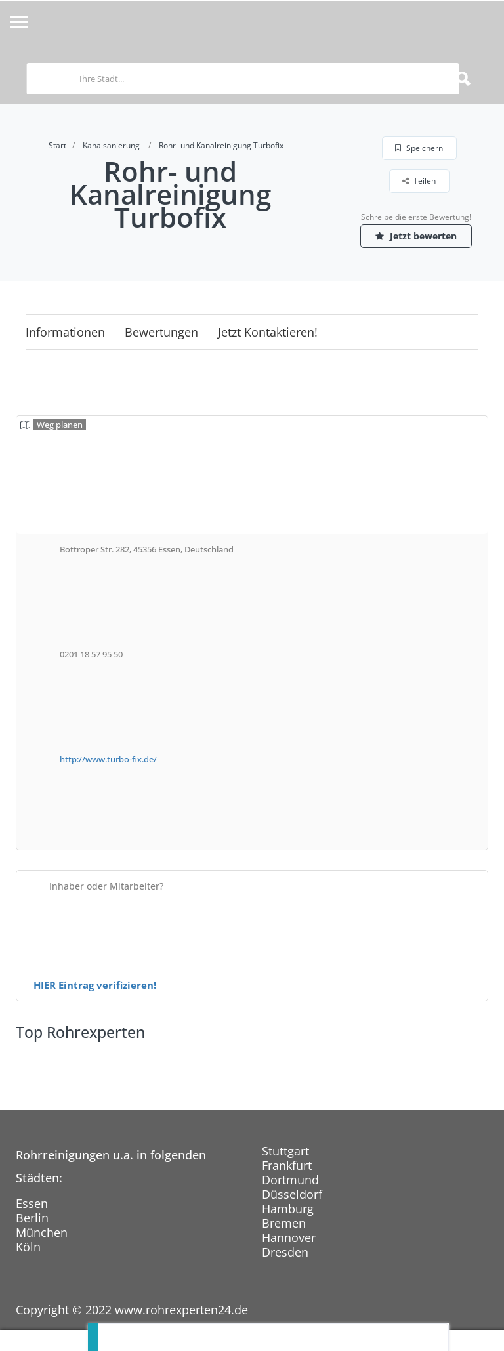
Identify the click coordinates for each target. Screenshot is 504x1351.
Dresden (285, 1252)
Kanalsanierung (111, 145)
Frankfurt (287, 1165)
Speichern (419, 148)
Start (57, 145)
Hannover (289, 1237)
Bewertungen (161, 332)
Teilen (419, 180)
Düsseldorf (292, 1194)
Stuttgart (285, 1151)
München (42, 1232)
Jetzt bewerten (416, 236)
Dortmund (290, 1180)
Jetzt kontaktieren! (268, 332)
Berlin (32, 1218)
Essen (32, 1203)
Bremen (284, 1223)
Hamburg (288, 1208)
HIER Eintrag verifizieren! (94, 984)
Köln (28, 1247)
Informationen (65, 332)
